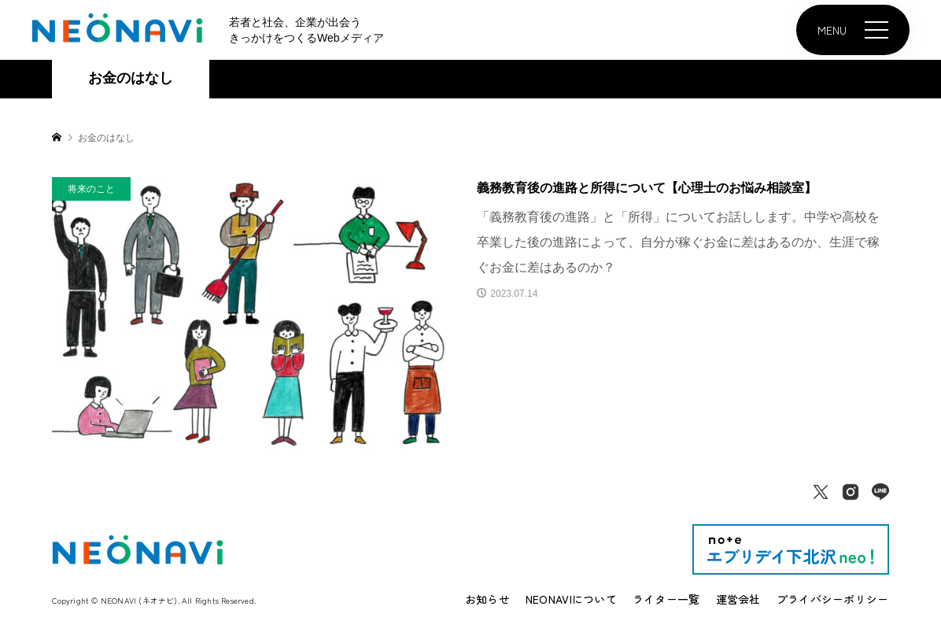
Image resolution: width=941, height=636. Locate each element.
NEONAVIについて (571, 599)
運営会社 (738, 599)
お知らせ (487, 599)
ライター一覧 (666, 599)
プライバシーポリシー (833, 599)
